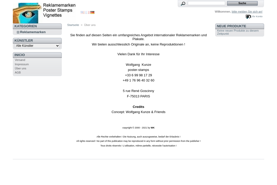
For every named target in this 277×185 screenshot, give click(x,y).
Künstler (24, 40)
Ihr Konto (257, 16)
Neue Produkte (231, 26)
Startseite (73, 24)
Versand (20, 59)
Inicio (20, 55)
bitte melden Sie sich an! (247, 11)
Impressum (22, 64)
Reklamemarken (33, 32)
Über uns (20, 68)
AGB (18, 72)
